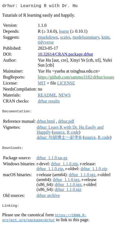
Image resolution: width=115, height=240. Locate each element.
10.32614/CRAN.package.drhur (65, 55)
